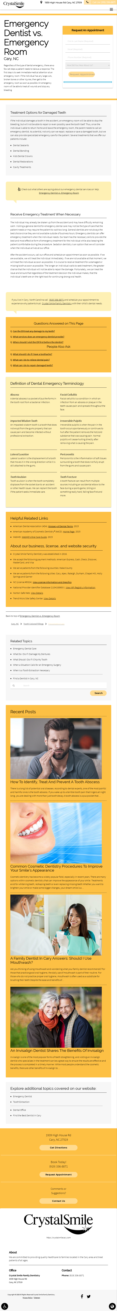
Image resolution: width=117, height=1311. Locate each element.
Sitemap (37, 1296)
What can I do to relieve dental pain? (30, 359)
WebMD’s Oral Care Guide (34, 536)
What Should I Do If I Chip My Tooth (30, 659)
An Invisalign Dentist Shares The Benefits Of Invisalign (57, 1050)
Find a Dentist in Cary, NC (25, 678)
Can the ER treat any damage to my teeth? (33, 331)
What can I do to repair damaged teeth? (31, 365)
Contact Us (58, 1200)
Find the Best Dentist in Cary (27, 1115)
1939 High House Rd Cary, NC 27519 (61, 2)
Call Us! (99, 2)
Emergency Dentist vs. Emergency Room (59, 192)
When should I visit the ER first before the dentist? (36, 342)
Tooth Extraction (21, 1101)
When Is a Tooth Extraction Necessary (31, 670)
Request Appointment (58, 1173)
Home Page (68, 531)
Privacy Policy (27, 1296)
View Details (37, 592)
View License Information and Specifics (52, 582)
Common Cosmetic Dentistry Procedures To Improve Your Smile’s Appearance (56, 868)
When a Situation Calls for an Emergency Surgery (37, 664)
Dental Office (19, 1109)
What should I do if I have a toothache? (31, 354)
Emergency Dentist (22, 1096)
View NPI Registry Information (80, 587)
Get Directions (58, 1147)
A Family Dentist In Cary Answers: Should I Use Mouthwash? (51, 960)
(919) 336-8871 (56, 299)
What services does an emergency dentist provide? (36, 336)
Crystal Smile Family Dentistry (57, 303)
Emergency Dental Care (24, 648)
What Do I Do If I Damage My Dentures (31, 654)
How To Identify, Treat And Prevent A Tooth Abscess (55, 782)
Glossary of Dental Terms (60, 526)
